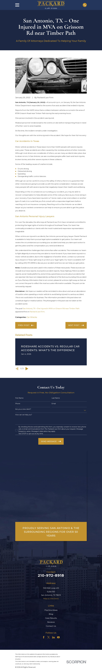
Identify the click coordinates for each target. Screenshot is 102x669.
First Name (19, 398)
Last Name (56, 398)
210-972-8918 (51, 575)
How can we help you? (23, 415)
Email (54, 404)
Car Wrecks (32, 317)
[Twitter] (48, 637)
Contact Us (51, 626)
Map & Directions (51, 599)
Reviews (51, 622)
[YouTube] (58, 637)
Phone (17, 404)
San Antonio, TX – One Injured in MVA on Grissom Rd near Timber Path (51, 309)
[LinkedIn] (53, 637)
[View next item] (27, 368)
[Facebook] (43, 637)
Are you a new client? (23, 409)
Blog (51, 614)
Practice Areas (51, 610)
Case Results (51, 618)
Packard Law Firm (37, 312)
